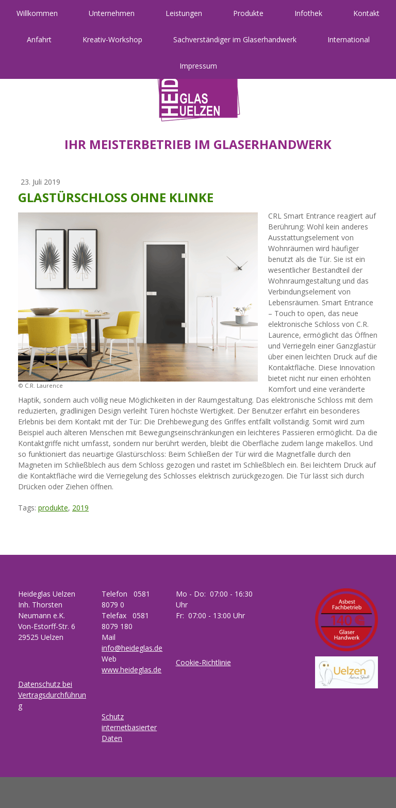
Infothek (308, 13)
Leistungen (184, 13)
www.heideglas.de (131, 669)
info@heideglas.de (132, 648)
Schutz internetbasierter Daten (129, 727)
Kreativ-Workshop (112, 39)
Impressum (198, 66)
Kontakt (366, 13)
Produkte (248, 13)
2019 (80, 508)
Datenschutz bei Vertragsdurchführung (52, 695)
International (348, 39)
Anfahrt (39, 39)
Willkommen (37, 13)
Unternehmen (112, 13)
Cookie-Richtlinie (203, 662)
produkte (53, 508)
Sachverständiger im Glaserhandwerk (234, 39)
